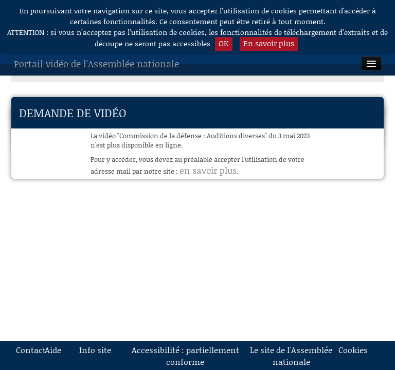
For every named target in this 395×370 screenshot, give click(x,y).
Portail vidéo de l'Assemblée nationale (96, 63)
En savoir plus (268, 43)
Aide (53, 350)
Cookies (349, 350)
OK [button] (224, 43)
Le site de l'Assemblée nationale (291, 355)
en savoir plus (208, 170)
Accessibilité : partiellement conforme (185, 355)
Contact (27, 350)
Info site (95, 350)
